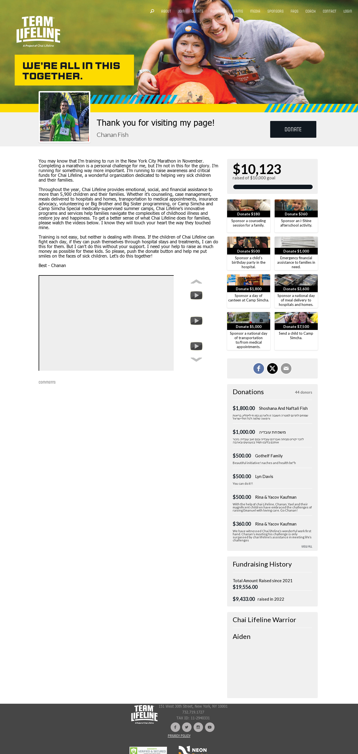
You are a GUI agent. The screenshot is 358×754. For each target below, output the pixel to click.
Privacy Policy (179, 736)
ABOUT (166, 11)
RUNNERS (217, 11)
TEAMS (237, 11)
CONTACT (329, 11)
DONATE (197, 11)
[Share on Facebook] (259, 368)
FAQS (294, 11)
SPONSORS (275, 11)
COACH (310, 11)
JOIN (181, 11)
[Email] (286, 368)
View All (307, 546)
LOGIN (347, 11)
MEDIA (255, 11)
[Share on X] (272, 368)
